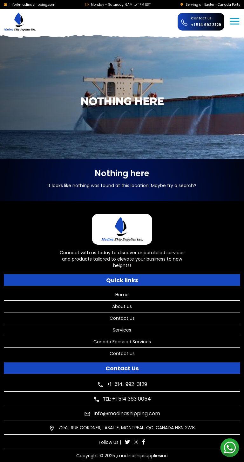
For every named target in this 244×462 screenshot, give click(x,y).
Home (122, 294)
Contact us (122, 318)
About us (122, 306)
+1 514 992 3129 (206, 24)
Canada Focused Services (122, 342)
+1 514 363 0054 (131, 398)
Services (122, 330)
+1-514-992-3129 (127, 384)
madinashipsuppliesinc (142, 455)
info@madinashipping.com (32, 4)
